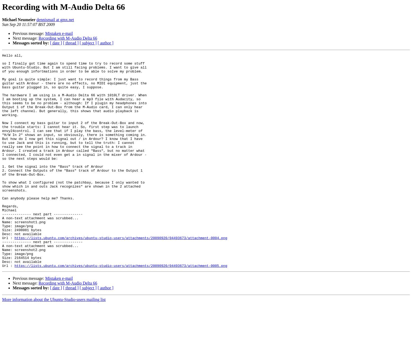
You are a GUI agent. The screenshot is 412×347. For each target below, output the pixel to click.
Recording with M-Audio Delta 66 (68, 38)
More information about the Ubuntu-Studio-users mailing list (54, 342)
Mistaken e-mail (59, 33)
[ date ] (56, 43)
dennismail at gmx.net (55, 19)
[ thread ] (71, 43)
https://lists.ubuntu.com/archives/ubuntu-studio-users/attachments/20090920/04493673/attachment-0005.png (121, 308)
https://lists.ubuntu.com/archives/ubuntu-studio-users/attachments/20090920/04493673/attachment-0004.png (121, 275)
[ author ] (106, 43)
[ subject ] (88, 43)
